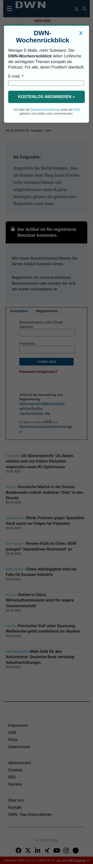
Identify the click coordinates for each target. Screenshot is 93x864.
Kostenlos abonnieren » (46, 97)
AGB (76, 109)
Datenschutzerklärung (45, 109)
